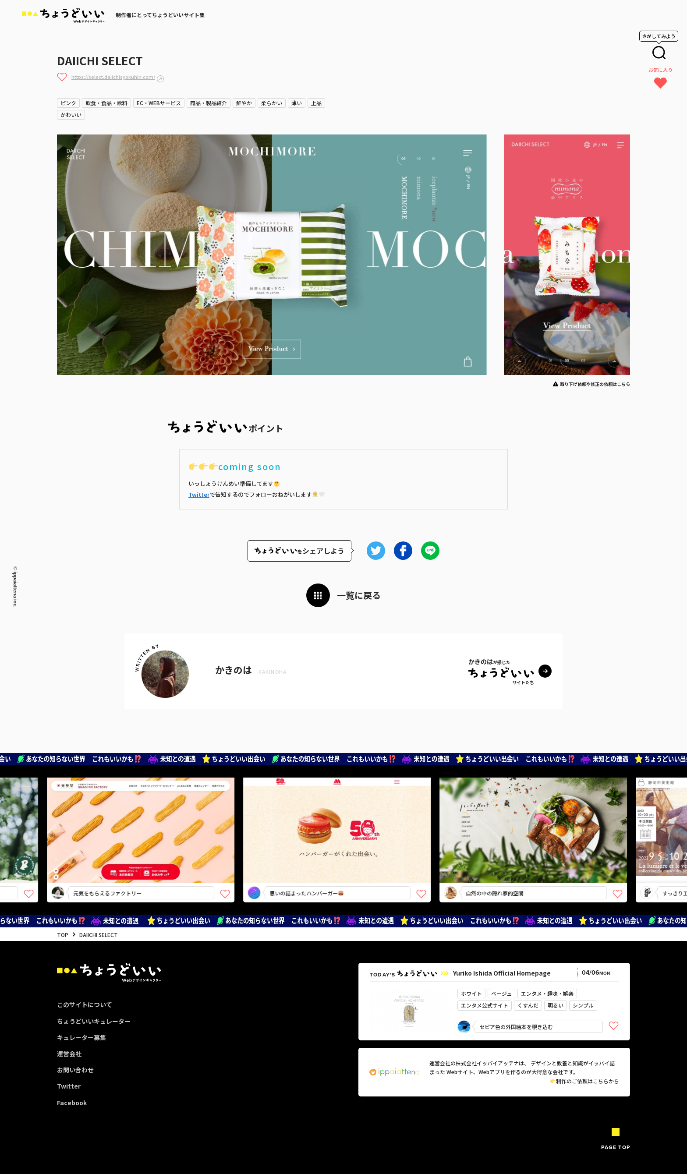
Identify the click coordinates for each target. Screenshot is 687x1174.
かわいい (70, 114)
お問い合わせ (75, 1069)
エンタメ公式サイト (484, 1005)
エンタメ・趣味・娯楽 (547, 993)
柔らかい (271, 102)
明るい (555, 1005)
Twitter (198, 494)
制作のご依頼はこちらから (584, 1081)
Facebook (72, 1102)
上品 (316, 102)
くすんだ (527, 1005)
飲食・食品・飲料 (106, 102)
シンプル (583, 1005)
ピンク (68, 102)
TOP (62, 934)
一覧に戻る (359, 595)
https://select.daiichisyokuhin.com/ (113, 76)
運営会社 (69, 1053)
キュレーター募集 (81, 1037)
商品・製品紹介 (208, 102)
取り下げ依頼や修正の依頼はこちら (595, 384)
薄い (296, 102)
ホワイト (471, 993)
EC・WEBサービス (159, 102)
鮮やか (244, 102)
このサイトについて (84, 1004)
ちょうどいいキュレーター (94, 1021)
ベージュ (501, 993)
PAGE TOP (615, 1147)
